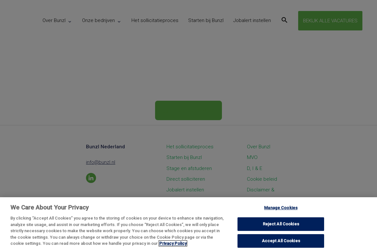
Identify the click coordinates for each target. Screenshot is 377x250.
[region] (188, 223)
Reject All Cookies (281, 224)
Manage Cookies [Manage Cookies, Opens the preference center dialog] (281, 207)
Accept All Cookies (281, 240)
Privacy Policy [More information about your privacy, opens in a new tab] (173, 243)
